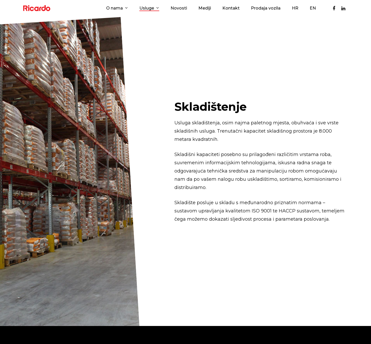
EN (313, 8)
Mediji (204, 8)
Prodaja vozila (266, 8)
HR (295, 8)
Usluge (149, 8)
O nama (117, 8)
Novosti (179, 8)
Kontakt (231, 8)
